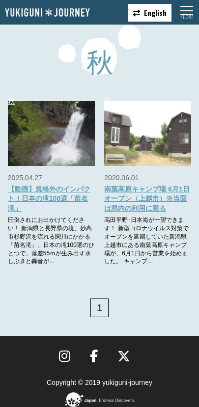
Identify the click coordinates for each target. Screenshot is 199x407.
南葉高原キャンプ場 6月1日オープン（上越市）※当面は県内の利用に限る (146, 198)
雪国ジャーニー (47, 12)
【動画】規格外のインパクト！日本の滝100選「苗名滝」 (49, 198)
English (155, 12)
